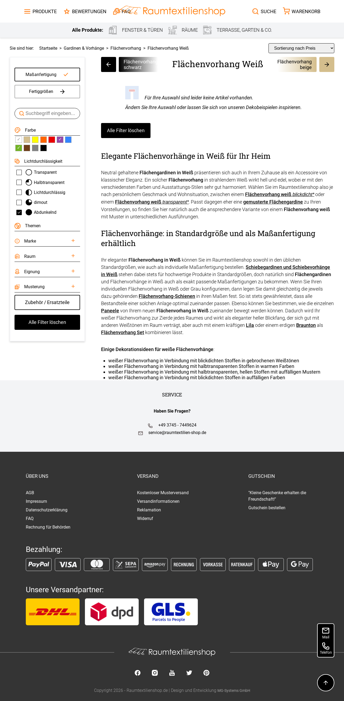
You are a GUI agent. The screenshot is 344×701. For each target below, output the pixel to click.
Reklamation (149, 509)
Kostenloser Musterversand (163, 492)
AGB (30, 492)
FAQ (30, 518)
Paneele (110, 310)
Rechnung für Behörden (48, 527)
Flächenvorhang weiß (279, 194)
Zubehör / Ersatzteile (47, 302)
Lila (250, 325)
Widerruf (145, 518)
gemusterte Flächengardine (273, 202)
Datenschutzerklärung (46, 509)
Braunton (306, 325)
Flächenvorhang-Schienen (167, 296)
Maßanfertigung (41, 74)
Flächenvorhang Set (122, 332)
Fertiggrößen (47, 91)
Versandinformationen (158, 501)
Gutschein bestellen (266, 507)
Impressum (36, 501)
